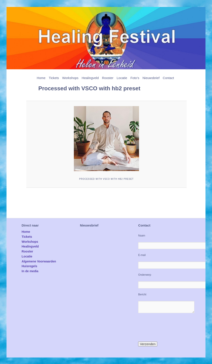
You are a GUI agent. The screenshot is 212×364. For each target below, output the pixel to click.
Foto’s (134, 78)
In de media (30, 271)
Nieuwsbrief (150, 78)
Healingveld (90, 78)
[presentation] (171, 327)
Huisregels (29, 266)
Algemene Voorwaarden (39, 261)
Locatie (122, 78)
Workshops (70, 78)
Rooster (107, 78)
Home (41, 78)
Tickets (54, 78)
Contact (168, 78)
